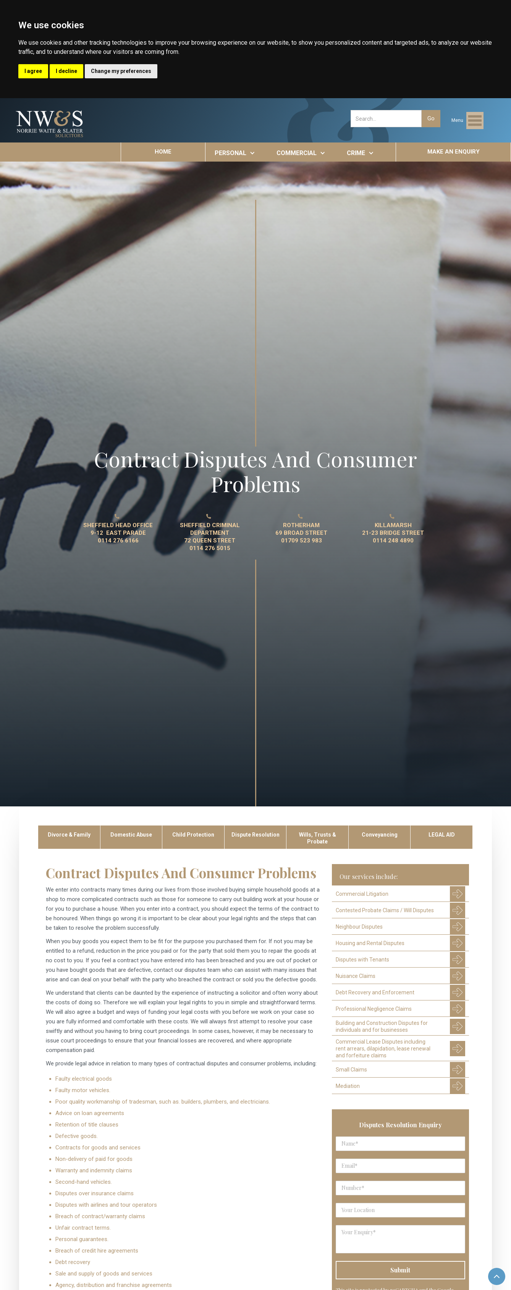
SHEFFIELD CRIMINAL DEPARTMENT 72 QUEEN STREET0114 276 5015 (210, 537)
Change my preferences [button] (121, 71)
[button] (467, 120)
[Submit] (400, 1270)
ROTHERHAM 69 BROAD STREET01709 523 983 (301, 533)
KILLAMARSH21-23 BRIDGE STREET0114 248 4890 (393, 533)
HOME (163, 151)
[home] (49, 124)
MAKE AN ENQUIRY (453, 151)
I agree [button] (33, 71)
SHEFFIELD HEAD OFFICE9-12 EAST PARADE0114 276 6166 (118, 533)
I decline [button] (66, 71)
